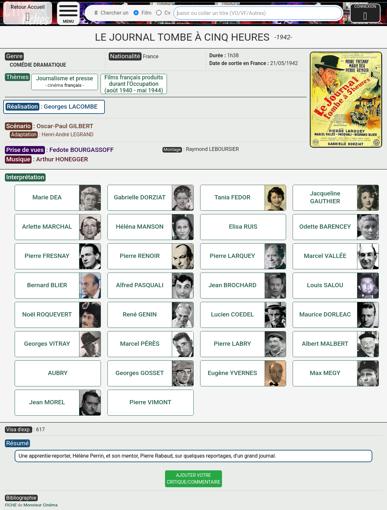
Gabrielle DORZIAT (140, 197)
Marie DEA (47, 197)
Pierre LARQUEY (232, 256)
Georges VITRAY (47, 343)
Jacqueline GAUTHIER (325, 197)
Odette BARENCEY (325, 226)
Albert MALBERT (325, 343)
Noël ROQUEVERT (47, 314)
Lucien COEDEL (232, 314)
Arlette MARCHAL (47, 226)
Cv (163, 13)
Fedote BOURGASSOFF (81, 150)
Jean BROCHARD (232, 285)
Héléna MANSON (140, 226)
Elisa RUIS (243, 226)
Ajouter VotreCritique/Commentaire (193, 479)
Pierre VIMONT (151, 402)
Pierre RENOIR (140, 256)
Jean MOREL (47, 402)
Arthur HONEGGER (62, 159)
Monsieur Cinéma (40, 505)
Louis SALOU (325, 285)
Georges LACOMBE (70, 106)
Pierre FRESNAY (46, 256)
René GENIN (140, 314)
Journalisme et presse (64, 78)
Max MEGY (325, 373)
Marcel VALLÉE (325, 256)
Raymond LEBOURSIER (212, 149)
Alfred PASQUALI (139, 285)
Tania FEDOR (232, 197)
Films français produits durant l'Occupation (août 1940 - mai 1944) (133, 84)
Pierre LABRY (232, 343)
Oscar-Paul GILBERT (64, 126)
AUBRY (58, 373)
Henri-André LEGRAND (67, 134)
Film (142, 13)
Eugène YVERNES (232, 373)
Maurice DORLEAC (325, 314)
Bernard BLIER (47, 285)
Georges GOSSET (140, 373)
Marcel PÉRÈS (139, 343)
